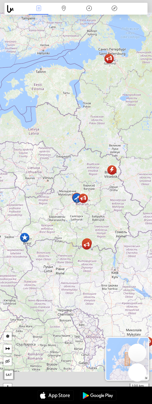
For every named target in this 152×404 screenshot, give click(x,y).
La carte (64, 8)
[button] (83, 198)
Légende (114, 8)
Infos (38, 8)
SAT (9, 375)
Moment (89, 8)
